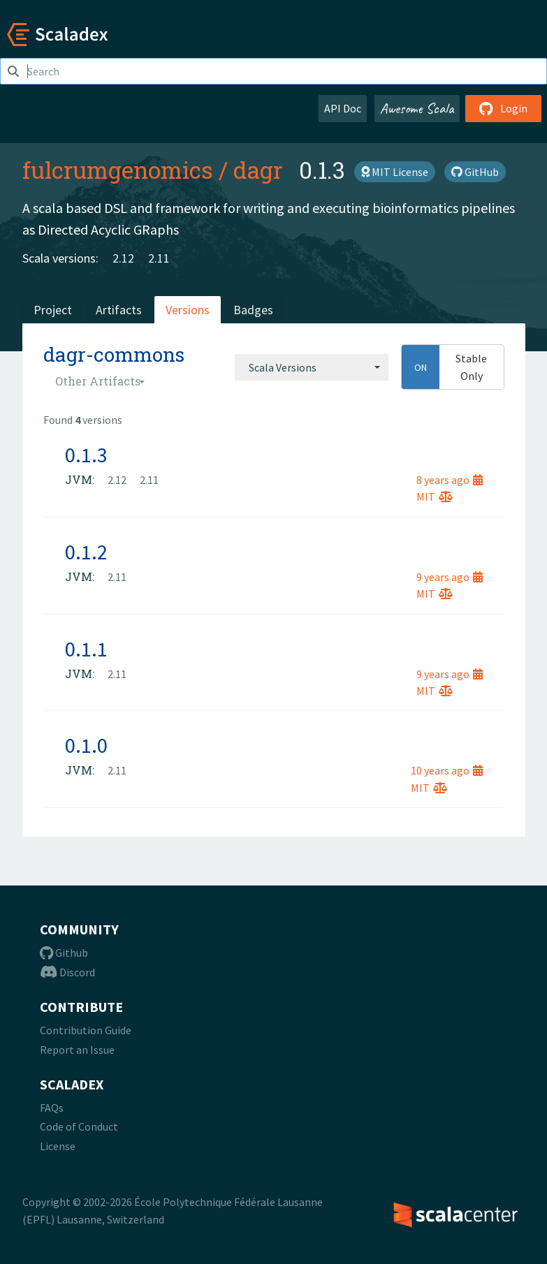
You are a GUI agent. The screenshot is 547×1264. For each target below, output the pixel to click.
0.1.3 (86, 454)
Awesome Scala (417, 108)
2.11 (159, 258)
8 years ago (449, 480)
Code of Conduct (79, 1126)
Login (503, 108)
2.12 (123, 258)
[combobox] (311, 367)
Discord (67, 972)
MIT (434, 497)
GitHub (475, 172)
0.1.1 (86, 648)
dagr (257, 169)
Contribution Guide (85, 1030)
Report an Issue (77, 1050)
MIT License (394, 172)
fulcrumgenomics (117, 169)
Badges (253, 310)
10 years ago (447, 770)
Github (64, 953)
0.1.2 (86, 551)
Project (53, 310)
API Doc (342, 108)
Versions (188, 310)
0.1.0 (86, 745)
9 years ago (449, 577)
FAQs (52, 1108)
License (57, 1146)
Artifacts (119, 310)
